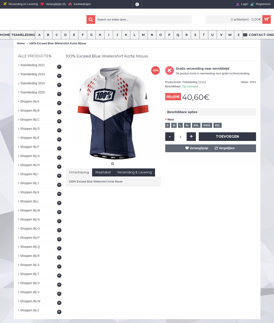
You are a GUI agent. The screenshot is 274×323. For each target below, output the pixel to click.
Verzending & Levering (134, 172)
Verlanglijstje (199, 148)
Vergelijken (227, 148)
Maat (171, 119)
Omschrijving (79, 172)
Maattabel (103, 172)
